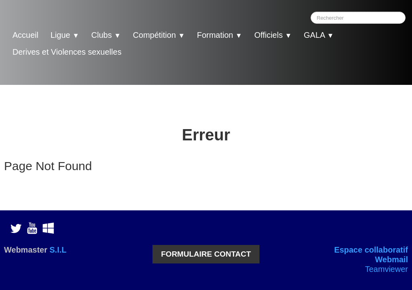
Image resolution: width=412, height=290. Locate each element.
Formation (219, 35)
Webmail (391, 259)
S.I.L (57, 249)
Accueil (25, 35)
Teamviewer (386, 269)
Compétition (159, 35)
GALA (319, 35)
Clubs (106, 35)
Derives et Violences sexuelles (67, 51)
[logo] (22, 69)
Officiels (273, 35)
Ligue (64, 35)
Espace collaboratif (371, 249)
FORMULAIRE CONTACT (206, 254)
